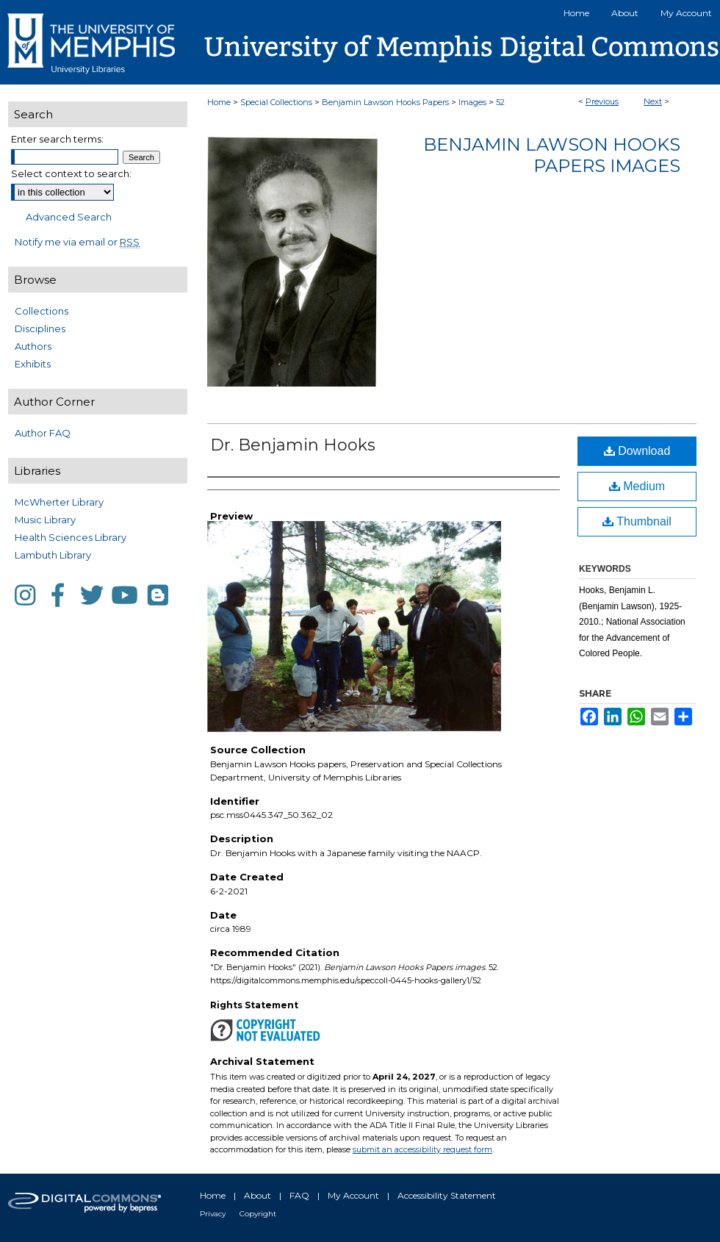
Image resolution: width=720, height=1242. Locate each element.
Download (637, 451)
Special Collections (276, 102)
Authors (33, 346)
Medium (637, 486)
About (257, 1195)
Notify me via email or (77, 242)
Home (219, 102)
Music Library (45, 519)
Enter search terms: (57, 139)
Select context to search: (71, 173)
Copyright (258, 1213)
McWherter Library (59, 502)
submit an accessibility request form (422, 1149)
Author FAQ (43, 433)
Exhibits (33, 364)
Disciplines (40, 328)
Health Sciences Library (70, 537)
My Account (353, 1195)
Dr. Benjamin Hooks (292, 445)
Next (653, 101)
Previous (602, 101)
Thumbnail (637, 521)
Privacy (213, 1213)
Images (472, 102)
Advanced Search (69, 217)
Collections (41, 311)
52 (500, 102)
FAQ (299, 1195)
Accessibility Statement (446, 1195)
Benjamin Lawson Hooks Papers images (551, 155)
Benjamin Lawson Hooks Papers (385, 102)
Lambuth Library (53, 555)
